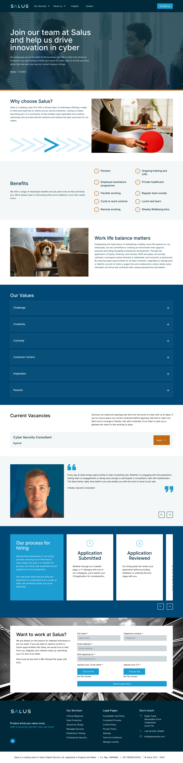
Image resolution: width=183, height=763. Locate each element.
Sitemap (107, 733)
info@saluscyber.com (154, 736)
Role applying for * (86, 654)
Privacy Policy (110, 729)
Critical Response (74, 716)
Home (13, 71)
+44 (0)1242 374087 (154, 731)
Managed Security (75, 729)
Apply (162, 440)
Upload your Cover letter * (90, 664)
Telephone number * (133, 633)
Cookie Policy (109, 724)
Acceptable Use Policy (114, 716)
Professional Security (76, 737)
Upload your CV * (132, 664)
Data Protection (74, 720)
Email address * (84, 644)
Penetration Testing (75, 733)
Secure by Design (74, 724)
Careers (22, 71)
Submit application (122, 683)
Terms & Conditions (112, 737)
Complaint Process (112, 720)
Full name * (82, 633)
